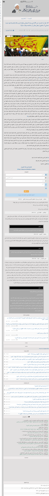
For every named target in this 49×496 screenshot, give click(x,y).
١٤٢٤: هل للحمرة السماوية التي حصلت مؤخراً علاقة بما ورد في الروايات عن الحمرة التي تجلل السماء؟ (27, 407)
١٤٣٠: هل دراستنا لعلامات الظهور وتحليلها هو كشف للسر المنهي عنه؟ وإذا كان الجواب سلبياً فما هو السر (26, 389)
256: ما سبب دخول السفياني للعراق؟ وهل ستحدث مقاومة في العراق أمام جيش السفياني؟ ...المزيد (27, 370)
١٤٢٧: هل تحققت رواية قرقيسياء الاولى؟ (39, 399)
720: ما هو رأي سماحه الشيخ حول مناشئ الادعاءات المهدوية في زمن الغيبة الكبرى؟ (29, 338)
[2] (27, 80)
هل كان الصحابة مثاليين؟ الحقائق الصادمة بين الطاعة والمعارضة (29, 444)
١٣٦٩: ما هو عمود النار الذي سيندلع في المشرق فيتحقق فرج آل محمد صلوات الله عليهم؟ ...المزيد (28, 357)
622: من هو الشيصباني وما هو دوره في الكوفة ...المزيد (36, 362)
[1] (38, 78)
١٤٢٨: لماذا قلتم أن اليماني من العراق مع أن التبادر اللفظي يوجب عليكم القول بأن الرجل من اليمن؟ (28, 397)
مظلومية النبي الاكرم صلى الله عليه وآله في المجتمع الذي (30, 447)
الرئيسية (28, 18)
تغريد (41, 59)
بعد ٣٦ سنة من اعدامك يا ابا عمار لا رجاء (34, 433)
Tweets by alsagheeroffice (42, 349)
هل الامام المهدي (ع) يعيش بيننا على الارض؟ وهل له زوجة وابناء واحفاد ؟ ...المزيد (30, 379)
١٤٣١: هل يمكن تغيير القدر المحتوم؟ (40, 386)
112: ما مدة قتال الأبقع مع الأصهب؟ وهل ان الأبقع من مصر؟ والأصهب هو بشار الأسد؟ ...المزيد (28, 359)
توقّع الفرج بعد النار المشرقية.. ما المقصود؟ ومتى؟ (32, 451)
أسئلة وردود (21, 18)
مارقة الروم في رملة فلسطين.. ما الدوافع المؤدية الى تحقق (30, 440)
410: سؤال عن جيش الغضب (40, 333)
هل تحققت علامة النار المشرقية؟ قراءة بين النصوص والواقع (30, 454)
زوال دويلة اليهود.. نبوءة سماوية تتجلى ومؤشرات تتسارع (30, 429)
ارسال (24, 191)
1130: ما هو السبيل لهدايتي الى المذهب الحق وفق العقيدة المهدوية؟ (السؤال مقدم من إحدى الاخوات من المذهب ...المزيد (25, 318)
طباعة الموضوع (7, 30)
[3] (25, 116)
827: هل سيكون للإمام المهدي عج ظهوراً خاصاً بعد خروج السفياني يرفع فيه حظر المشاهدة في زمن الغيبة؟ (25, 324)
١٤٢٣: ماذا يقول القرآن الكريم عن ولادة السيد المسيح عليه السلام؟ (34, 411)
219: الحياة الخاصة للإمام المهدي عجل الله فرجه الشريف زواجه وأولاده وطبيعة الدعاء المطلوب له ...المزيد (26, 372)
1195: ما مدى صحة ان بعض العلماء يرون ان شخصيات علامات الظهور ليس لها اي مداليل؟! (28, 329)
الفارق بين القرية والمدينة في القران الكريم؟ (33, 425)
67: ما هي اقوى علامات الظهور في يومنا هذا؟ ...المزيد (36, 354)
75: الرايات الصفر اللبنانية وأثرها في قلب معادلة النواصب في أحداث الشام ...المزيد (31, 376)
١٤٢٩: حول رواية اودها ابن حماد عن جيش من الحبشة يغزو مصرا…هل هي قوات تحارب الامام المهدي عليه (26, 393)
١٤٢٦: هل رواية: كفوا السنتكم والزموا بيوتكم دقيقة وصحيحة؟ (34, 402)
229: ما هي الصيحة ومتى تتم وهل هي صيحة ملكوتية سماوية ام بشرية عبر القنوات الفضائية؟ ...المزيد (26, 367)
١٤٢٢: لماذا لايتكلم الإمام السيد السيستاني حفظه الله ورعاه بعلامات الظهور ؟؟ (32, 414)
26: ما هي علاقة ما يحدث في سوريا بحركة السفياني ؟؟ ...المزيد (34, 364)
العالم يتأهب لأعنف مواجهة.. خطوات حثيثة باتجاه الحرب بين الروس (28, 422)
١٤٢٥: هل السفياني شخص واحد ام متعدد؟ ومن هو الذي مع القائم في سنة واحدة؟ (31, 404)
